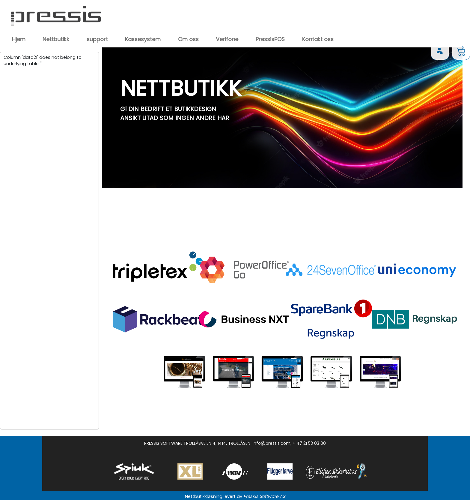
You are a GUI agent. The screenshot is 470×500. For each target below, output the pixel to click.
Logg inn (440, 51)
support (97, 39)
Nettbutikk (56, 39)
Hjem (18, 39)
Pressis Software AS (264, 496)
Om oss (188, 39)
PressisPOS (270, 39)
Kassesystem (143, 39)
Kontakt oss (318, 39)
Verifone (227, 39)
